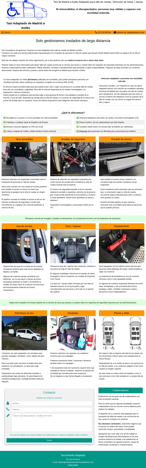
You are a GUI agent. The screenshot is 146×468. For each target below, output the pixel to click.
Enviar (49, 440)
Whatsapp (83, 131)
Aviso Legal (73, 465)
